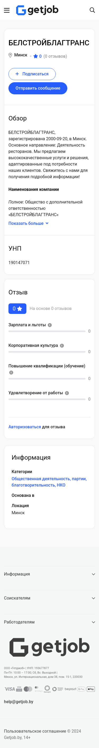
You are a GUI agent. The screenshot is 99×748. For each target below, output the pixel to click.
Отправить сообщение (38, 88)
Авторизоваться (24, 426)
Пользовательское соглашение (35, 734)
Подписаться (32, 73)
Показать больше (31, 223)
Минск (20, 54)
